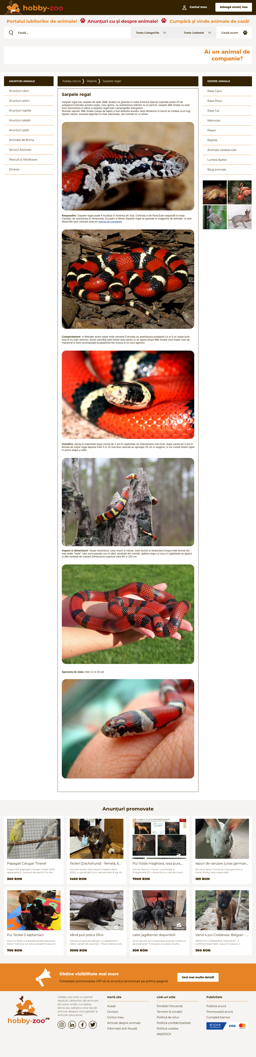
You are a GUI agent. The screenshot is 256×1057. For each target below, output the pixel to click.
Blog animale (216, 169)
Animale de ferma (21, 140)
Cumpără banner (218, 1017)
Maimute (213, 120)
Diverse (14, 169)
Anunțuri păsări (20, 120)
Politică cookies (167, 1028)
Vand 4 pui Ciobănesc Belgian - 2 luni (221, 935)
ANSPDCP (164, 1034)
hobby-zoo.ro (72, 81)
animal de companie (110, 221)
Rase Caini (214, 91)
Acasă (111, 1006)
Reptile (92, 81)
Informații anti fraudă (122, 1028)
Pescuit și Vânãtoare (23, 159)
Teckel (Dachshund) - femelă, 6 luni (94, 863)
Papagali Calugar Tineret (26, 863)
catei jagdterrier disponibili (154, 935)
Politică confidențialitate (174, 1023)
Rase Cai (213, 111)
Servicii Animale (20, 150)
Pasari (211, 130)
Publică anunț (216, 1006)
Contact (112, 1012)
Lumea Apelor (217, 160)
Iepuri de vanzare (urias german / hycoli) (221, 863)
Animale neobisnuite (221, 150)
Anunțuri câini (19, 91)
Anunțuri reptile (20, 110)
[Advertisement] (101, 55)
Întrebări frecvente (170, 1006)
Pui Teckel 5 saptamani (25, 935)
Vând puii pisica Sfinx (87, 935)
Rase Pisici (214, 101)
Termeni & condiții (169, 1012)
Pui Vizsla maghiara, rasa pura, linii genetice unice (157, 863)
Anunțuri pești (19, 130)
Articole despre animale (123, 1023)
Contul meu (115, 1017)
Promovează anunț (219, 1012)
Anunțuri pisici (19, 101)
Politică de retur (168, 1017)
